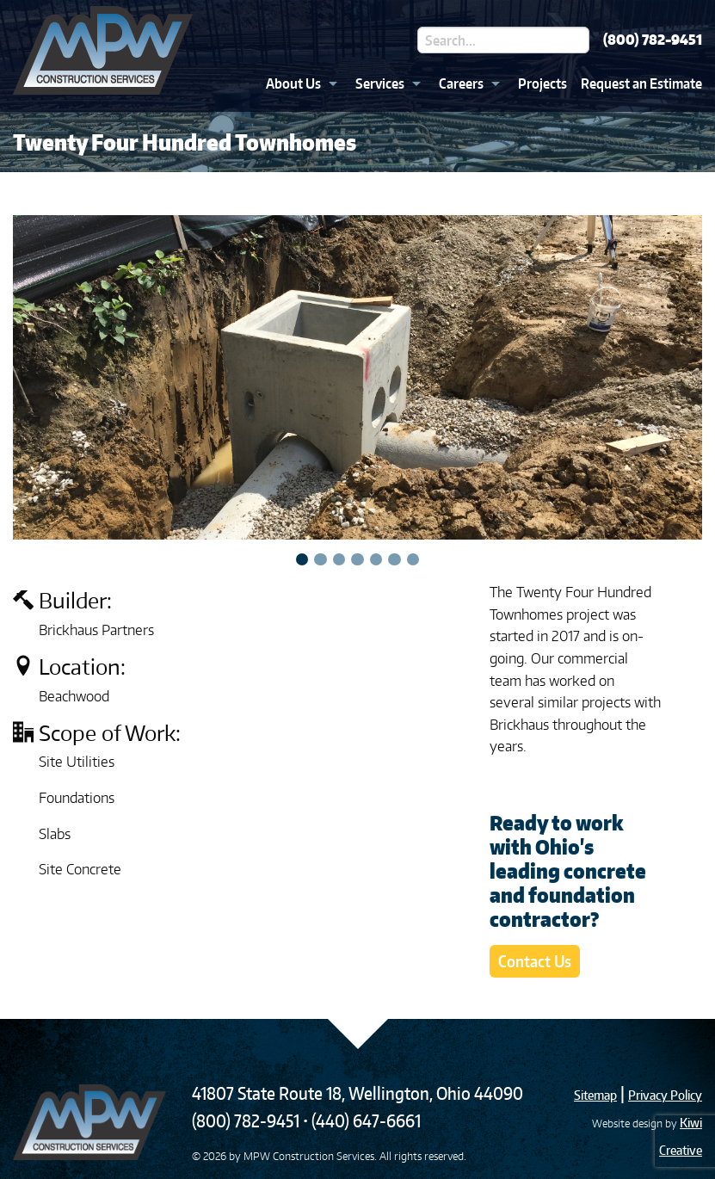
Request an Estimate (641, 83)
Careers (461, 83)
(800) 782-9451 (652, 39)
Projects (542, 83)
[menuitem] (297, 83)
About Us (293, 83)
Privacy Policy (665, 1095)
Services (379, 83)
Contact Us (534, 961)
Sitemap (595, 1095)
